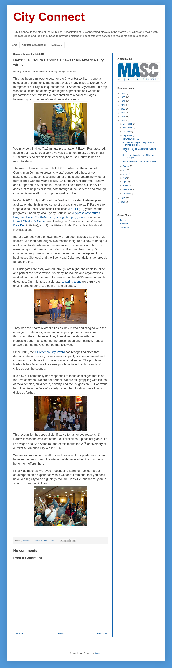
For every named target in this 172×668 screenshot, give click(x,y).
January (126, 193)
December (128, 124)
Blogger (97, 653)
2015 (123, 198)
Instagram (124, 227)
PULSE (74, 209)
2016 (123, 120)
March (126, 185)
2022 (123, 97)
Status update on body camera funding (139, 161)
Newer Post (19, 633)
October (126, 131)
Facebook (124, 223)
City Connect (49, 16)
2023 (123, 93)
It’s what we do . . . (130, 139)
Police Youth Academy (41, 217)
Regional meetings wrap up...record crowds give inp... (138, 144)
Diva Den (19, 225)
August (126, 166)
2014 (123, 202)
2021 (123, 101)
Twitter (123, 220)
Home (14, 45)
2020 (123, 105)
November (128, 128)
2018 (123, 113)
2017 (123, 116)
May (125, 178)
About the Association (34, 45)
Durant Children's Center (29, 221)
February (127, 189)
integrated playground (71, 217)
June (125, 174)
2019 (123, 109)
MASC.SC (56, 45)
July (125, 170)
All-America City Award (50, 352)
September (128, 135)
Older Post (102, 633)
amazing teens (71, 281)
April (125, 182)
